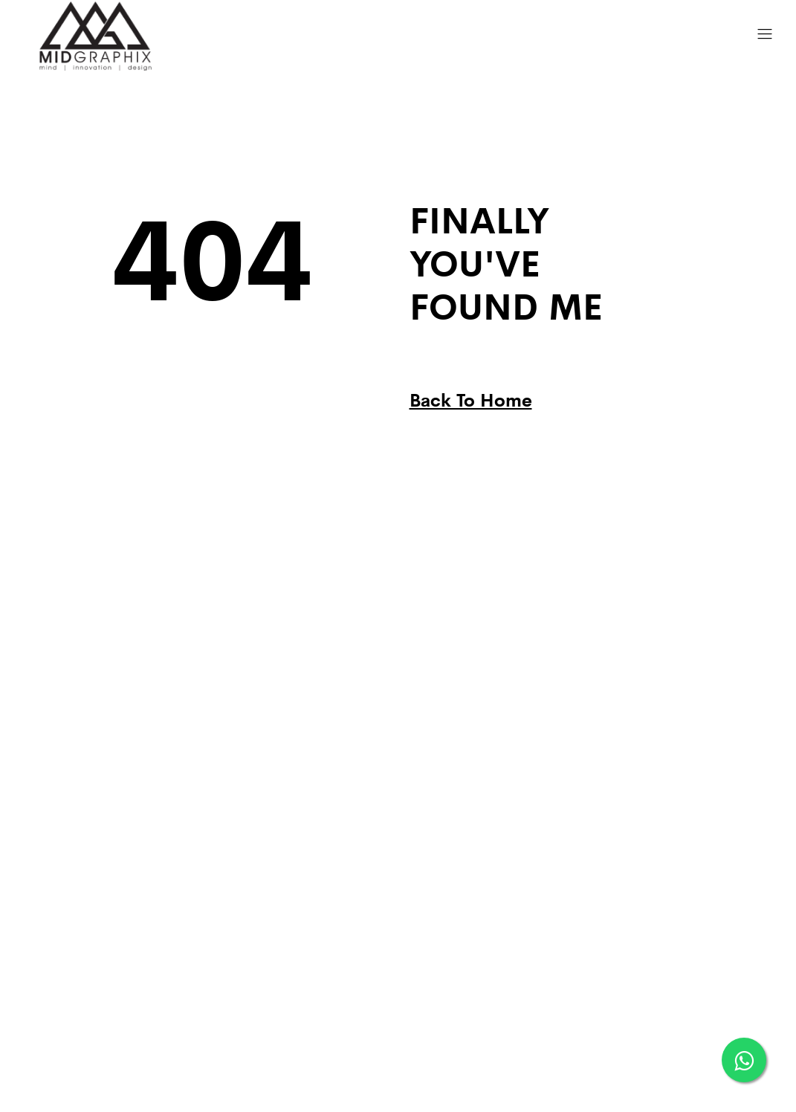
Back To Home (471, 399)
